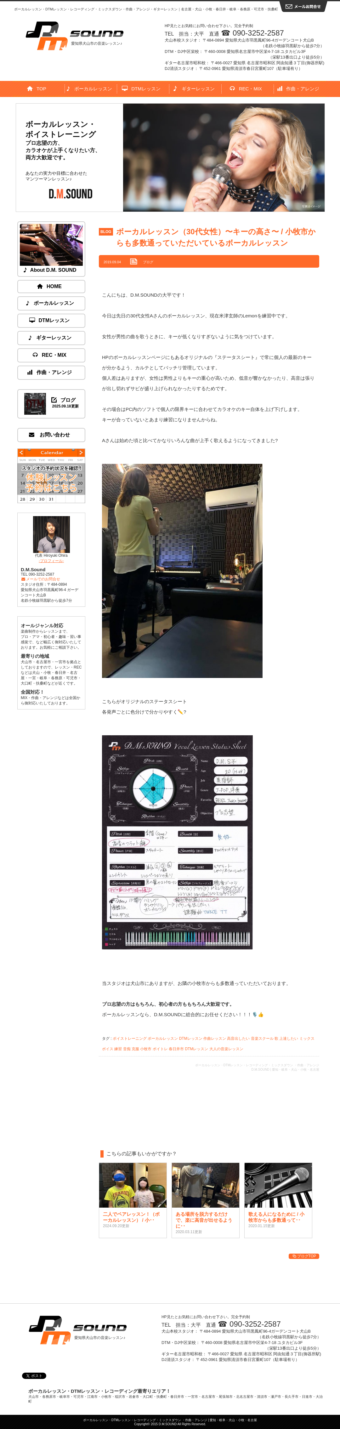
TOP (37, 89)
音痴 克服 (131, 1049)
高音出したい (238, 1038)
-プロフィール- (51, 561)
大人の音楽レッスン (226, 1049)
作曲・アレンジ (299, 89)
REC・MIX (246, 89)
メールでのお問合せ (40, 579)
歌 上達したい (286, 1038)
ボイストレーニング (130, 1038)
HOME (50, 286)
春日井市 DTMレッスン (188, 1049)
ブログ (148, 262)
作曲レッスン (214, 1038)
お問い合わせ (50, 435)
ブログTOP (304, 1256)
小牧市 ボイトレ (153, 1049)
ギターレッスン (194, 89)
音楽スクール (262, 1038)
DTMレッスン (141, 89)
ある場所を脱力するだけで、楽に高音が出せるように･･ (204, 1220)
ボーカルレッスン (89, 88)
